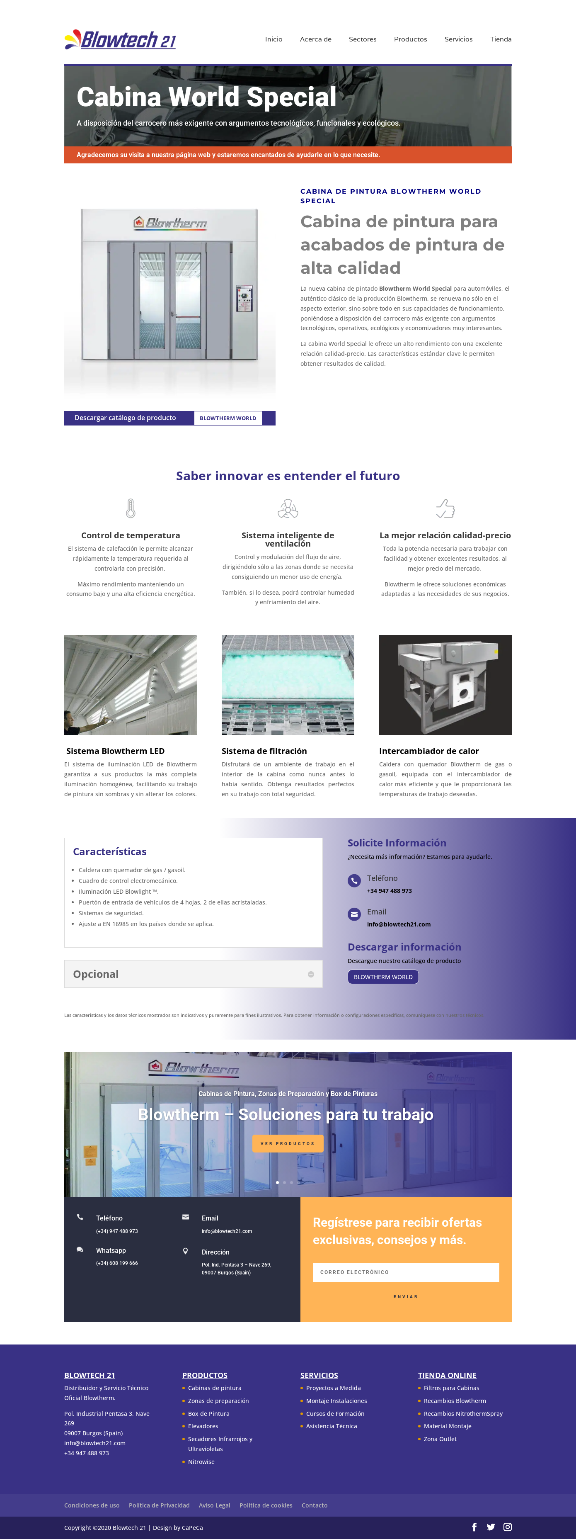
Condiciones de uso (92, 1505)
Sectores (363, 40)
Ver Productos (288, 1147)
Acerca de (316, 40)
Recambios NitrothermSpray (463, 1413)
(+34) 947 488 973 (117, 1231)
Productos (410, 40)
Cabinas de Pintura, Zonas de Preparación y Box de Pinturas (288, 1098)
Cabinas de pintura (215, 1388)
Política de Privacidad (159, 1505)
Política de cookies (266, 1505)
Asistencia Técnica (331, 1426)
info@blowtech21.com (227, 1231)
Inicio (274, 40)
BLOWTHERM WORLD (228, 418)
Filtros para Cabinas (451, 1388)
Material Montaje (448, 1426)
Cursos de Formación (335, 1413)
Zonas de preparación (218, 1401)
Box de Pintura (209, 1413)
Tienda (501, 40)
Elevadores (203, 1426)
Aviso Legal (214, 1505)
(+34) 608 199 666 (117, 1263)
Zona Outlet (440, 1439)
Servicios (459, 40)
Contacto (315, 1505)
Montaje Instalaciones (336, 1401)
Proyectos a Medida (333, 1388)
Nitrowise (201, 1462)
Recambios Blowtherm (455, 1401)
